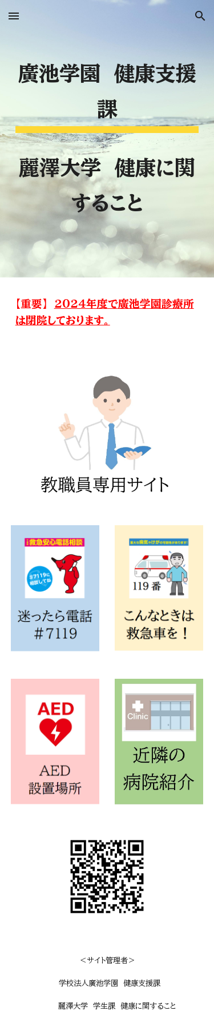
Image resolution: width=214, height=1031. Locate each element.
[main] (107, 139)
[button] (13, 15)
